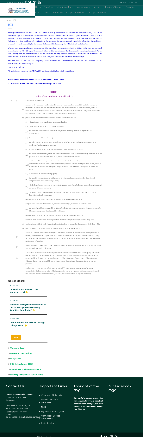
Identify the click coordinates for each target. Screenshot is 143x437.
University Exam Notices (21, 355)
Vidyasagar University (50, 396)
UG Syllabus (15, 360)
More (16, 339)
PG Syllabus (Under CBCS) (21, 365)
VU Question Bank (98, 13)
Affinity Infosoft (43, 432)
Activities (130, 7)
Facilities (97, 7)
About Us (48, 7)
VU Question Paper (74, 13)
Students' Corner (113, 7)
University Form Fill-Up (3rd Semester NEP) (24, 292)
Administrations (65, 7)
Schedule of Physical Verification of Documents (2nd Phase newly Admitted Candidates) (28, 309)
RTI (46, 13)
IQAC (37, 13)
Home (38, 7)
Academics (82, 7)
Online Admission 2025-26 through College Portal (27, 325)
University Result (17, 349)
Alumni (123, 3)
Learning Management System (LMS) (26, 376)
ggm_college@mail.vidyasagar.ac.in (21, 418)
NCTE (43, 404)
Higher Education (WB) (51, 409)
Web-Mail (133, 3)
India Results (46, 417)
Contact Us (57, 13)
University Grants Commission (53, 400)
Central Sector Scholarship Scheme (25, 371)
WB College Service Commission (54, 413)
